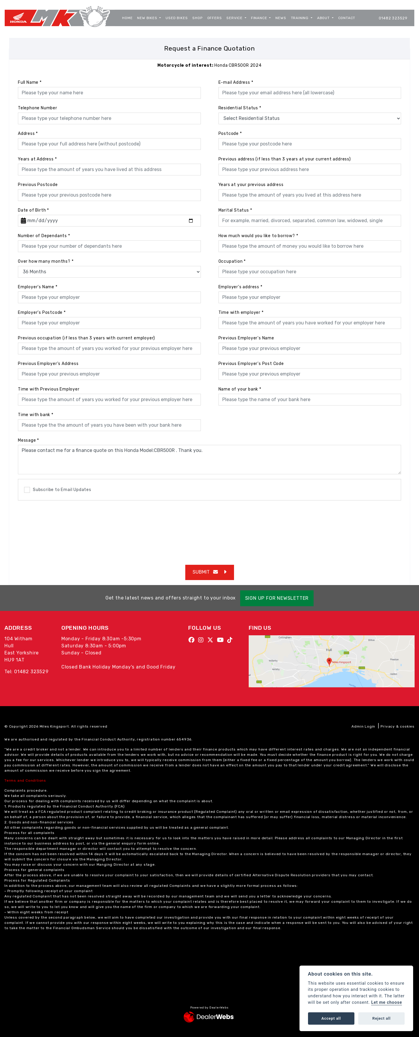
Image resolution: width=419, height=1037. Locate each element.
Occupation (232, 261)
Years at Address (37, 159)
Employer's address (240, 286)
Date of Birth (33, 210)
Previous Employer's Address (48, 363)
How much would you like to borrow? (258, 235)
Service (234, 18)
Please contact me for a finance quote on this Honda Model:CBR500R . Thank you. (209, 459)
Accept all (331, 1018)
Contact (347, 18)
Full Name (30, 82)
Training (300, 18)
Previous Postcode (38, 184)
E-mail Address (235, 82)
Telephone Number (37, 107)
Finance (259, 18)
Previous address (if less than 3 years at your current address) (284, 159)
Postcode (230, 133)
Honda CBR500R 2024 (209, 65)
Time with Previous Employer (49, 389)
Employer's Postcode (42, 312)
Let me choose (386, 1002)
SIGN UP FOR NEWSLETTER (279, 598)
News (280, 18)
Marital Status (235, 210)
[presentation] (209, 529)
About (324, 18)
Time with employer (241, 312)
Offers (214, 18)
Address (28, 133)
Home (127, 18)
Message (28, 440)
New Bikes (147, 18)
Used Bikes (177, 18)
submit (205, 572)
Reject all (381, 1018)
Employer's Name (38, 286)
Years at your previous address (251, 184)
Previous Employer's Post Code (251, 363)
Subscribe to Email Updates (57, 490)
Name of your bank (239, 389)
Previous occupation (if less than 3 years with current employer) (86, 338)
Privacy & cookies (398, 726)
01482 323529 (393, 18)
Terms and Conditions (25, 780)
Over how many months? (45, 261)
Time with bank (35, 414)
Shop (197, 18)
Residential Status (239, 107)
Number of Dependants (44, 235)
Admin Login (363, 726)
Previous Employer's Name (246, 338)
